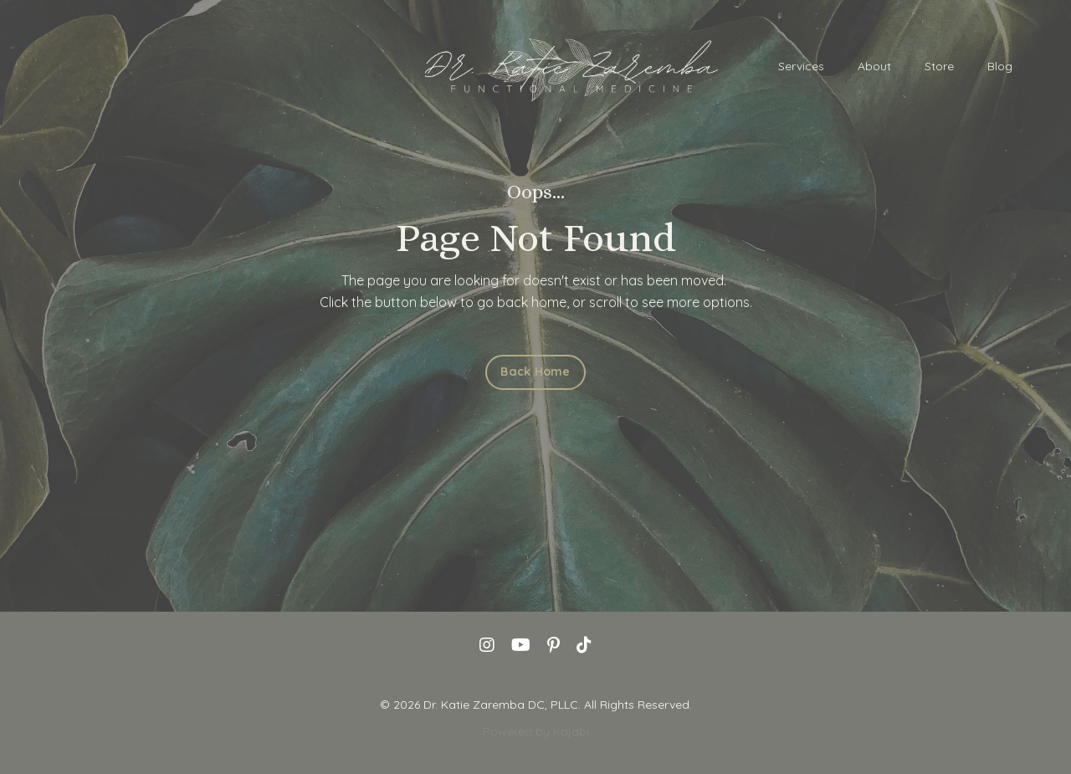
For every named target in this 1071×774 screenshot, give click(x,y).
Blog (999, 66)
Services (801, 66)
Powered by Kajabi (536, 731)
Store (939, 66)
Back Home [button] (535, 371)
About (874, 66)
